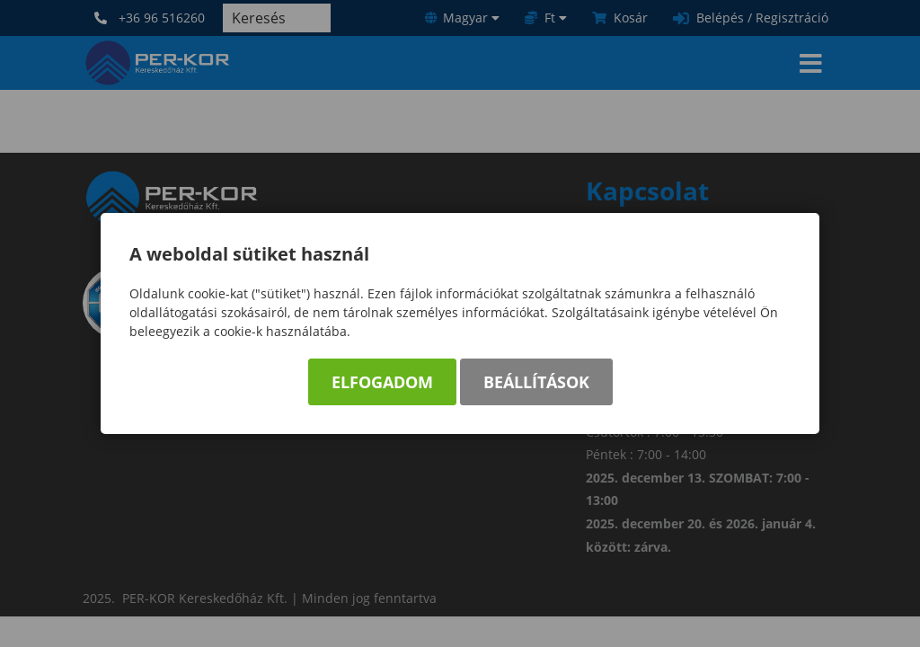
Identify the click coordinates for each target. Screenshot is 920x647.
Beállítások (536, 382)
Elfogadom (382, 382)
